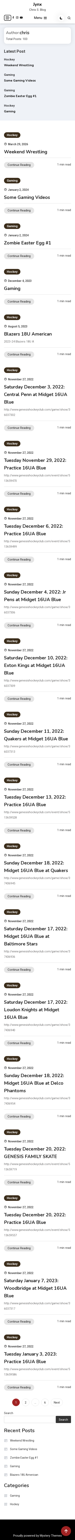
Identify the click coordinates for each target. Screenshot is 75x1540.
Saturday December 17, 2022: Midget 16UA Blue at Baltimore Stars (35, 936)
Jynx (37, 4)
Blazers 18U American (28, 334)
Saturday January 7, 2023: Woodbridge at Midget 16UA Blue (35, 1288)
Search (8, 1413)
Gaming (9, 75)
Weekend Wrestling (19, 65)
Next (57, 1402)
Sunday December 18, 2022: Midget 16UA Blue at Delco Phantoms (34, 1083)
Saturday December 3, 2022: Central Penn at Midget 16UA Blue (35, 394)
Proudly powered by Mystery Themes (37, 1535)
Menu (40, 18)
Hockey (9, 59)
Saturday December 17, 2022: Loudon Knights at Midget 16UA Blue (35, 1009)
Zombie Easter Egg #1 (20, 96)
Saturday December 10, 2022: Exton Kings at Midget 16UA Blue (35, 665)
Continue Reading (19, 165)
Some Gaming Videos (20, 81)
